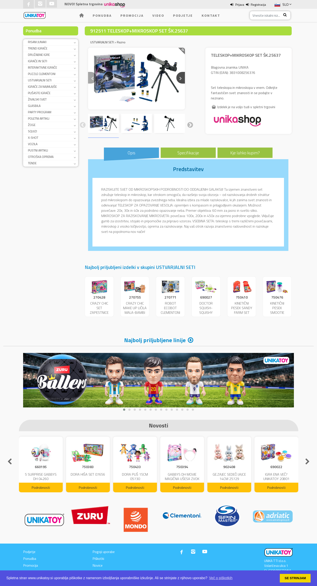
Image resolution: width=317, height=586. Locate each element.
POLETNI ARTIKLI (38, 118)
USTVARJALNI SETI (40, 80)
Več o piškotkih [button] (221, 578)
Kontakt (211, 15)
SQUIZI (32, 131)
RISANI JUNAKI (37, 42)
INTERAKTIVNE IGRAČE (42, 67)
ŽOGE (31, 124)
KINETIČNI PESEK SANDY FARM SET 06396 (241, 310)
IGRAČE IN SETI (37, 61)
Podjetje (183, 15)
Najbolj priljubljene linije (155, 340)
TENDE (32, 163)
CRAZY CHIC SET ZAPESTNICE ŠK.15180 (99, 310)
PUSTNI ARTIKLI (38, 150)
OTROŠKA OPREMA (40, 156)
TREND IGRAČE (37, 48)
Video (158, 15)
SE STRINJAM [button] (295, 578)
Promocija (132, 15)
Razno (121, 42)
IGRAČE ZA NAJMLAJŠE (42, 86)
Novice (97, 565)
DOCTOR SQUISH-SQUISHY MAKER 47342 (206, 310)
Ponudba (102, 15)
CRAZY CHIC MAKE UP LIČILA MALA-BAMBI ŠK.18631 (135, 310)
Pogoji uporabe (103, 551)
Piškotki (98, 558)
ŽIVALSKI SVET (37, 99)
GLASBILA (34, 105)
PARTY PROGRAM (39, 112)
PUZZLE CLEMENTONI (41, 73)
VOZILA (32, 144)
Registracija (258, 4)
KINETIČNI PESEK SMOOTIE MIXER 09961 (277, 310)
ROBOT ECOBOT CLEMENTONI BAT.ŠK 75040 (170, 310)
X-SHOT (33, 137)
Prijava (239, 4)
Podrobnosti (40, 487)
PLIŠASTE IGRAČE (39, 93)
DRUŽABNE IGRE (39, 54)
